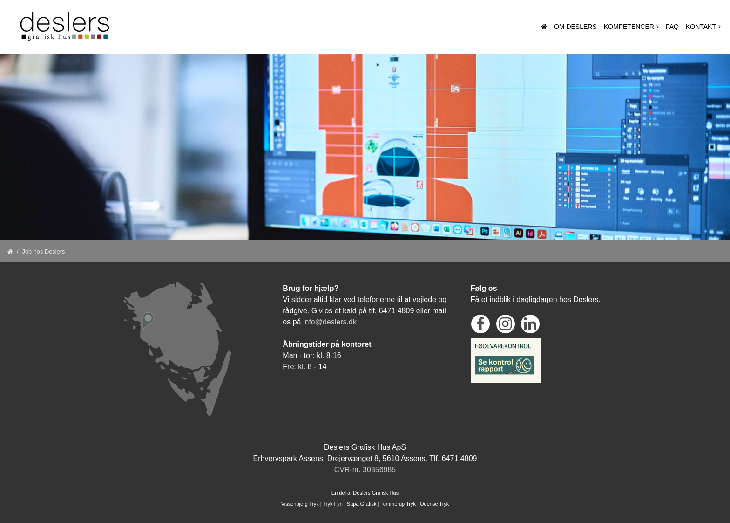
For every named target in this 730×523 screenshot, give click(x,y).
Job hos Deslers (43, 251)
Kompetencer (629, 26)
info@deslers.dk (330, 322)
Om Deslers (575, 26)
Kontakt (701, 26)
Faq (672, 26)
